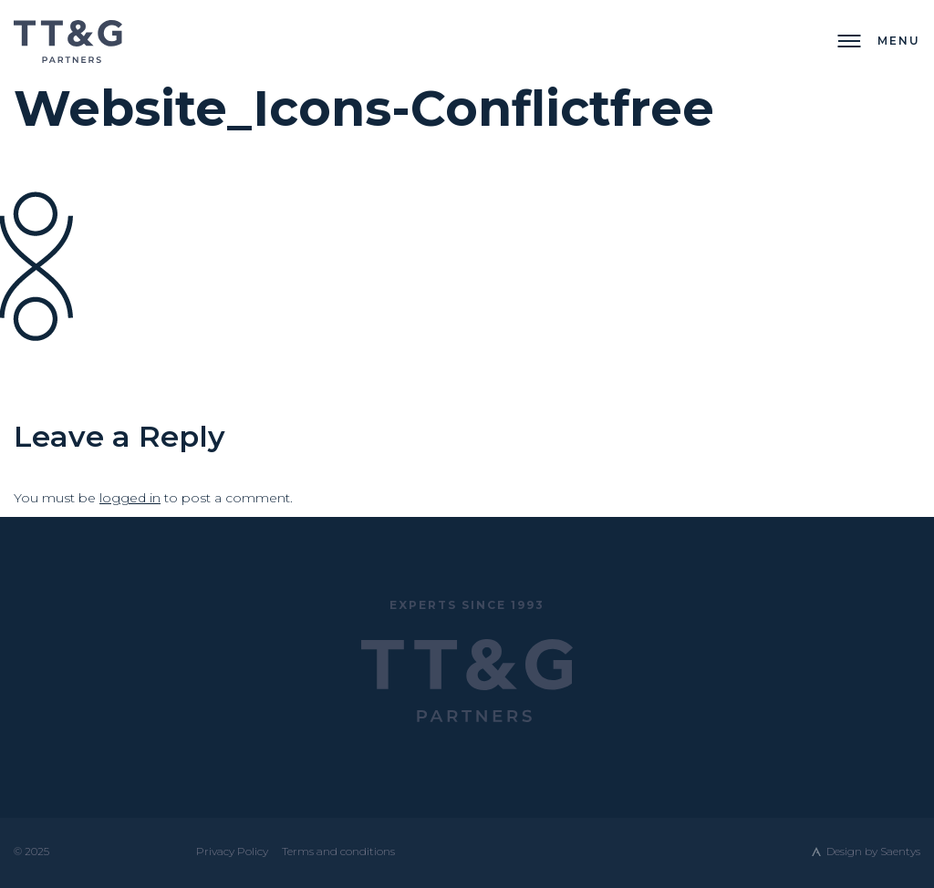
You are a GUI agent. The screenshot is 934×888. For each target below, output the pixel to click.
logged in (130, 498)
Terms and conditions (338, 851)
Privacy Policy (232, 851)
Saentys (900, 851)
